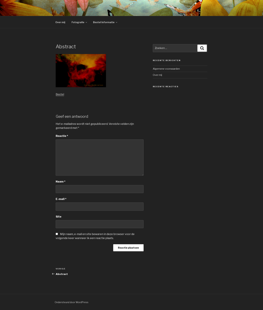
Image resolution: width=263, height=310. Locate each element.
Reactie (62, 136)
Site (58, 216)
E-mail (61, 199)
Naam (60, 181)
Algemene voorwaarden (166, 68)
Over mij (60, 22)
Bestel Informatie (105, 22)
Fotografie (80, 22)
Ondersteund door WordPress (71, 302)
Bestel (60, 94)
